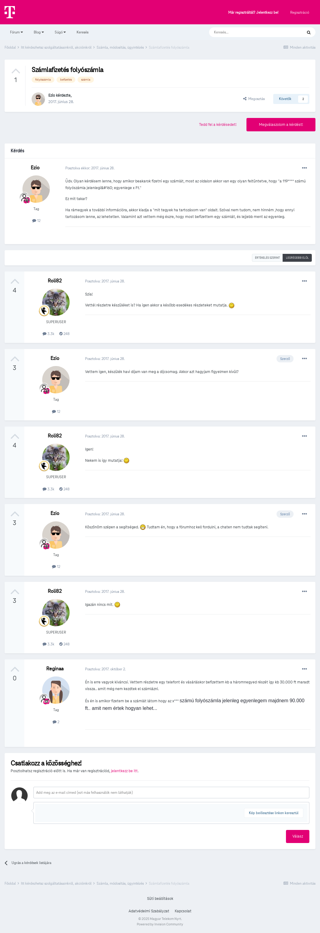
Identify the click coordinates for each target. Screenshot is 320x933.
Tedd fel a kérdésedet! (217, 124)
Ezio (51, 95)
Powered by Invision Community (160, 924)
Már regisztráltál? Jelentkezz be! (253, 12)
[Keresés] (249, 32)
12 (36, 220)
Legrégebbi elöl (297, 258)
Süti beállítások (160, 898)
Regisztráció (299, 12)
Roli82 (55, 281)
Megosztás (254, 98)
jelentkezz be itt (124, 771)
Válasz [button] (297, 836)
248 (64, 333)
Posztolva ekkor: (90, 168)
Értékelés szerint (267, 258)
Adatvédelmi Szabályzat (149, 911)
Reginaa (55, 668)
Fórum (16, 32)
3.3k (48, 333)
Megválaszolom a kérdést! (281, 124)
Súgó (60, 32)
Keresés (82, 32)
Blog (39, 32)
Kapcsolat (183, 911)
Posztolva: (105, 281)
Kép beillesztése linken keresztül (273, 812)
